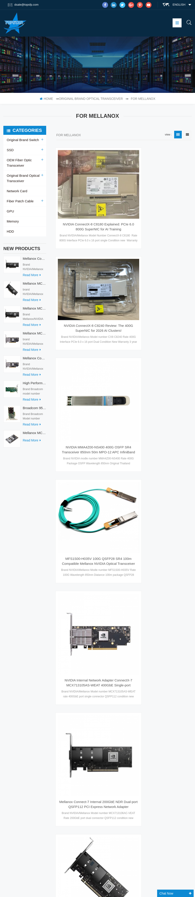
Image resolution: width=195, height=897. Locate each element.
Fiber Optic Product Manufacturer (164, 883)
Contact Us (15, 711)
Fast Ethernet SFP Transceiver (66, 694)
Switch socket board (127, 883)
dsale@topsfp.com (23, 5)
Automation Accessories (70, 888)
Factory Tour (17, 702)
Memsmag (177, 888)
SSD (10, 150)
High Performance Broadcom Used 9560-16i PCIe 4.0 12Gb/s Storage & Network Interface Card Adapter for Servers (34, 385)
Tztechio (95, 888)
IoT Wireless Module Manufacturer (126, 888)
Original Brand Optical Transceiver (91, 98)
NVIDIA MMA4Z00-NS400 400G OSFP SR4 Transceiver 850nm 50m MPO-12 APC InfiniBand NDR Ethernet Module (157, 298)
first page (71, 622)
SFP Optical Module (59, 685)
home (46, 98)
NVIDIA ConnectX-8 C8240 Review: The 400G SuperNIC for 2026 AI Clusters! (157, 201)
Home (11, 685)
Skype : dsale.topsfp (169, 755)
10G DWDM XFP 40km (61, 771)
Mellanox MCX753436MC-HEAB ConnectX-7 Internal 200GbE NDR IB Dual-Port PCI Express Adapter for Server (34, 435)
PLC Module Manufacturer (94, 883)
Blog (10, 729)
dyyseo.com (150, 877)
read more (32, 277)
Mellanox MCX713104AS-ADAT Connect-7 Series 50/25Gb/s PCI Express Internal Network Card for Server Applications (34, 335)
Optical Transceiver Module (63, 780)
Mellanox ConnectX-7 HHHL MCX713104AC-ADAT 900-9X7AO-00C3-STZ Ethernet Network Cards (34, 360)
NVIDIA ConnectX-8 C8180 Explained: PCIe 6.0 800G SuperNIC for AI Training (88, 206)
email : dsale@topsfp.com (173, 746)
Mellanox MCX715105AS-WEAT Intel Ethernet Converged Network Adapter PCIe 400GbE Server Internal (34, 286)
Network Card (16, 191)
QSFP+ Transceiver (59, 748)
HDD (10, 231)
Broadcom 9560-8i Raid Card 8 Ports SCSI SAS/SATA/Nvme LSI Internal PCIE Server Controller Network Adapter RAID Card (34, 410)
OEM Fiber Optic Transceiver (18, 162)
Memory (12, 221)
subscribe (161, 840)
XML (10, 720)
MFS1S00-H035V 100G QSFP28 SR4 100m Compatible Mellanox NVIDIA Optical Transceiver (87, 388)
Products (14, 694)
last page (124, 631)
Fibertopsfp (159, 888)
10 (171, 622)
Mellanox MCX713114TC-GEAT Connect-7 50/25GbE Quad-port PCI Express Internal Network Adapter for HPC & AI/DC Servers (34, 310)
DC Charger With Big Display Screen (51, 883)
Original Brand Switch (22, 140)
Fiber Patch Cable (19, 201)
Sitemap (13, 737)
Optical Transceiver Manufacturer (31, 888)
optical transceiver (57, 702)
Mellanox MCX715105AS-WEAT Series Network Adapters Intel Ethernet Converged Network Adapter (88, 590)
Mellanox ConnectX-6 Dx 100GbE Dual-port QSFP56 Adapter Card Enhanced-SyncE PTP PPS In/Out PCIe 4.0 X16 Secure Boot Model (115, 781)
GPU (10, 211)
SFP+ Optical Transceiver (62, 725)
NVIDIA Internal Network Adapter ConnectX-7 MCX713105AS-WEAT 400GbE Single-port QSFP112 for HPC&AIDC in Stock (157, 396)
